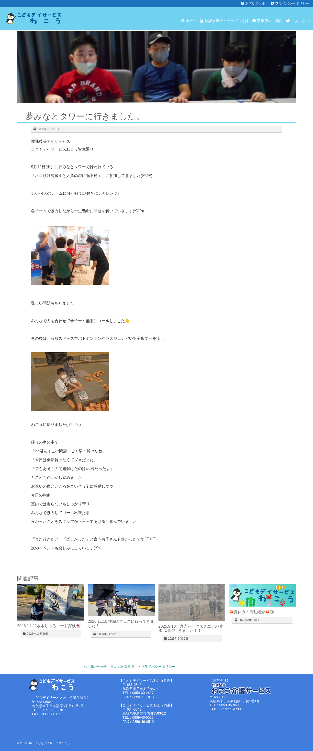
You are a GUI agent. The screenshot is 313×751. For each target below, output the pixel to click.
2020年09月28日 (48, 129)
